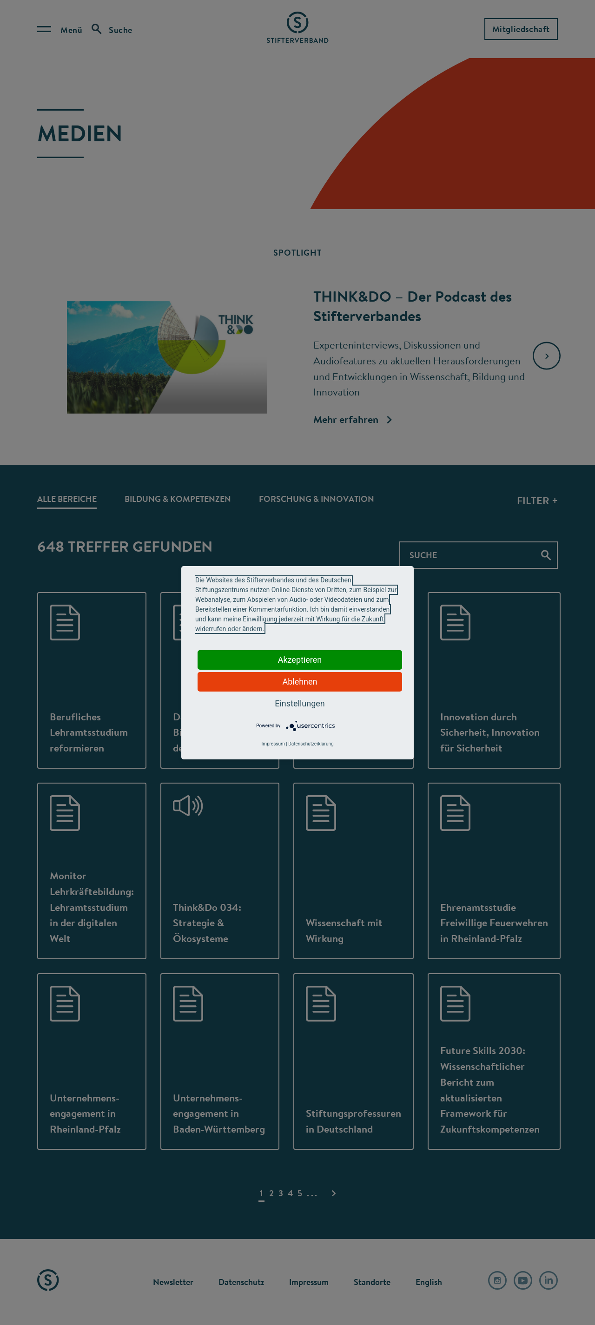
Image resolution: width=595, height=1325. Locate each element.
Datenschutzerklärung (310, 743)
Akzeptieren (300, 660)
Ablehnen (299, 681)
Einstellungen (299, 703)
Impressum (272, 743)
